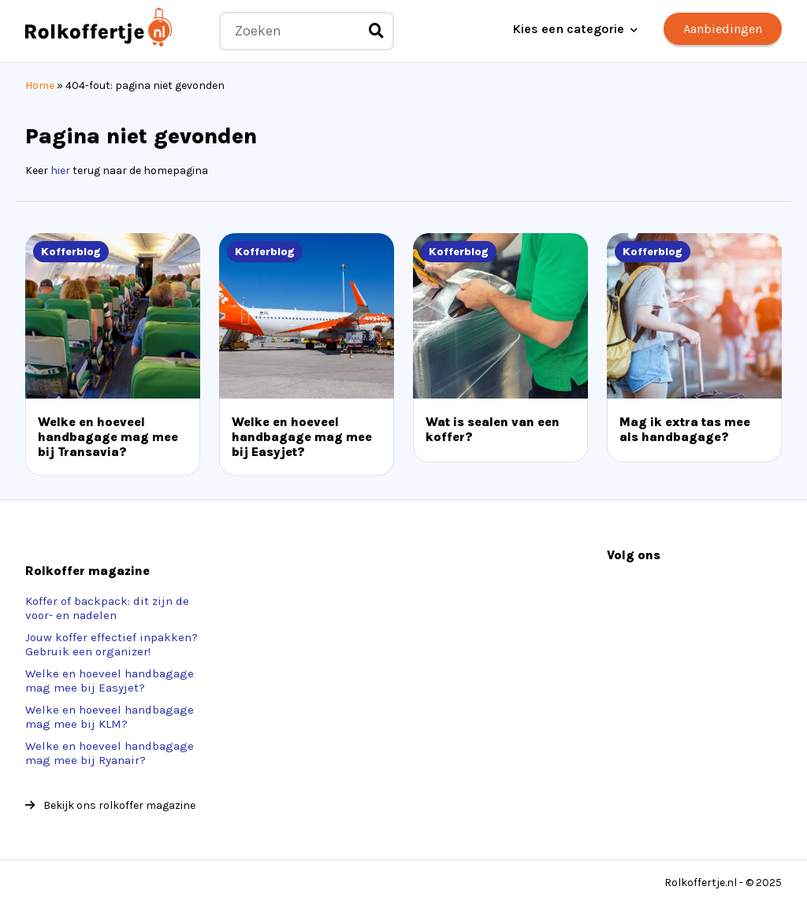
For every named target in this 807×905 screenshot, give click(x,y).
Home (39, 85)
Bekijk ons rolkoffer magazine (110, 805)
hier (60, 170)
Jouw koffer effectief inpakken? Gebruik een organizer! (111, 644)
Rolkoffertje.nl (700, 882)
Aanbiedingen (722, 28)
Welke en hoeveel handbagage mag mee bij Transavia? (108, 436)
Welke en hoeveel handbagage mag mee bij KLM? (109, 717)
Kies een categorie (568, 28)
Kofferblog (71, 251)
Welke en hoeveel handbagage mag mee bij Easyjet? (302, 436)
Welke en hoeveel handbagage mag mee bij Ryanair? (109, 753)
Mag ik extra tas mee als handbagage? (684, 429)
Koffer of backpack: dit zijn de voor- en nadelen (107, 608)
